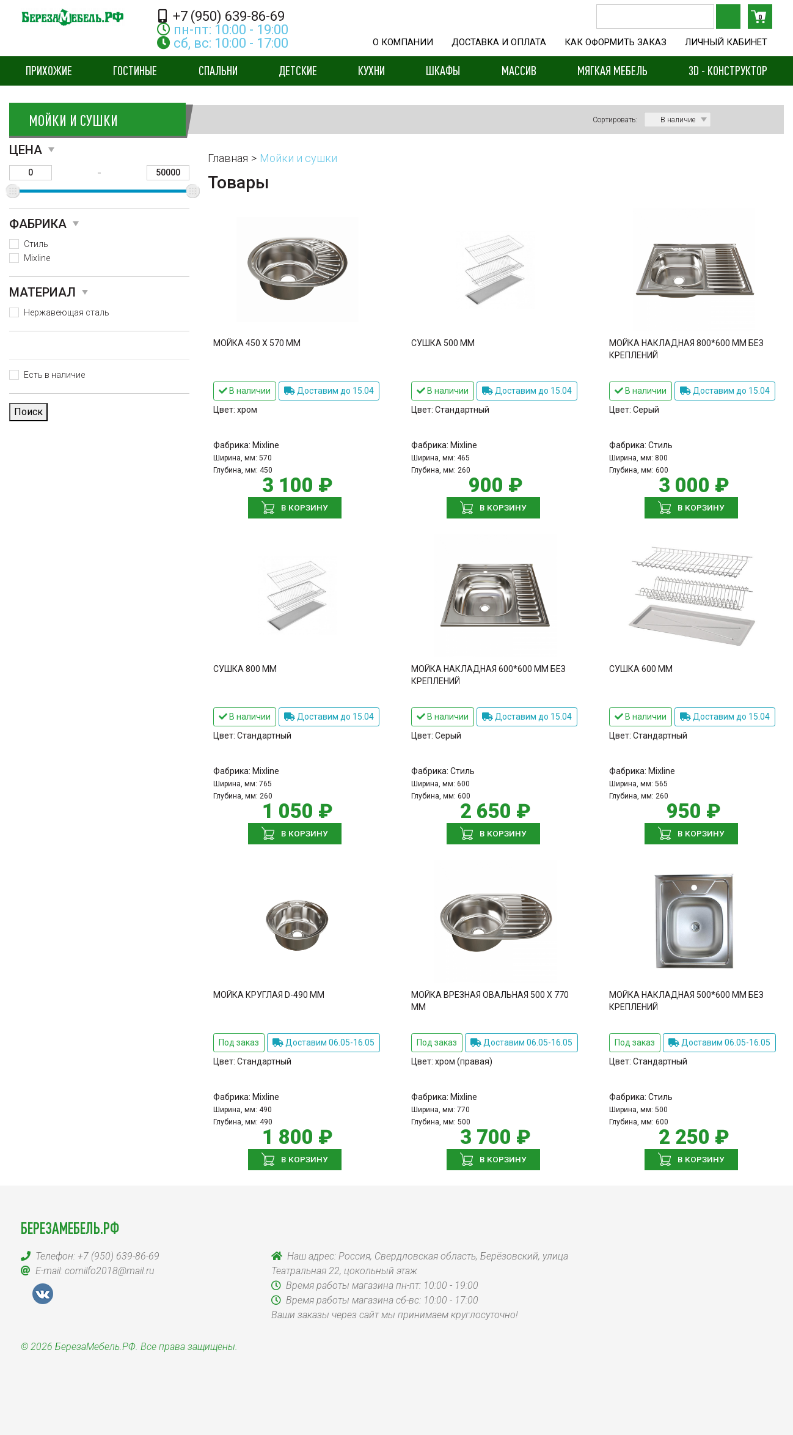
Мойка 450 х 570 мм (257, 343)
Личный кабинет (726, 42)
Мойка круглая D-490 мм (268, 995)
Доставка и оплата (498, 42)
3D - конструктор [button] (728, 70)
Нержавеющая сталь (66, 312)
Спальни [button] (218, 70)
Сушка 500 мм (443, 343)
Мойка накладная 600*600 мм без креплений (488, 675)
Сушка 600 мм (641, 669)
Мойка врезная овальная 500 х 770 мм (490, 1001)
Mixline (37, 258)
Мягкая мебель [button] (612, 70)
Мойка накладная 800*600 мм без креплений (686, 349)
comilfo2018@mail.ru (110, 1271)
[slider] (12, 191)
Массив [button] (519, 70)
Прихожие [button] (49, 70)
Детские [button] (298, 70)
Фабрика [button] (38, 224)
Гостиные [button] (135, 70)
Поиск (728, 16)
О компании (403, 42)
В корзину (303, 507)
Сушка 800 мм (245, 669)
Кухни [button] (371, 70)
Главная (228, 158)
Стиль (36, 244)
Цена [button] (25, 150)
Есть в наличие (54, 375)
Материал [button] (42, 292)
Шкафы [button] (443, 70)
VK (42, 1293)
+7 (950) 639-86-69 (221, 16)
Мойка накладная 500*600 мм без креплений (686, 1001)
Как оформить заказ (616, 42)
